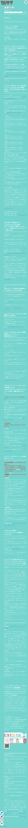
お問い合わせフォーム (12, 525)
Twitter (3, 812)
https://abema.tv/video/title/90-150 (15, 326)
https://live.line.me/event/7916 (14, 112)
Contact (3, 823)
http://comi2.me (7, 731)
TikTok (3, 816)
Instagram (3, 819)
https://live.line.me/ (8, 208)
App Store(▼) (8, 308)
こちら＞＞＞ (13, 37)
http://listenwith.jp (16, 548)
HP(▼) (10, 301)
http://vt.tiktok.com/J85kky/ (10, 380)
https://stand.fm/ (8, 279)
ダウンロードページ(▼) (12, 811)
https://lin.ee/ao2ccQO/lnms (12, 69)
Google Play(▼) (17, 308)
